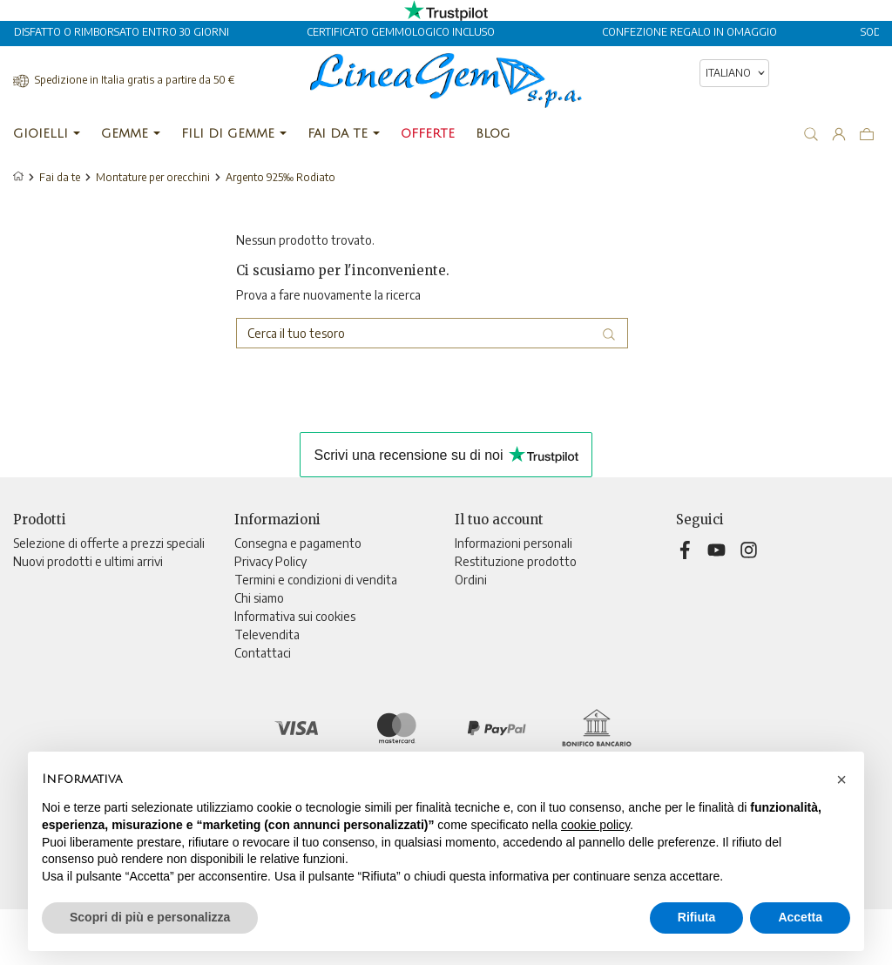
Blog (246, 689)
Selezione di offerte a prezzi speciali (109, 543)
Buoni (470, 634)
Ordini (471, 579)
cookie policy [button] (595, 825)
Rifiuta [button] (697, 917)
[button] (841, 779)
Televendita (267, 634)
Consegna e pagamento (298, 543)
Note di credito (495, 597)
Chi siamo (259, 597)
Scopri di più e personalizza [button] (150, 917)
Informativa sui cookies (294, 616)
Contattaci (262, 652)
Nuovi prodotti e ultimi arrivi (88, 561)
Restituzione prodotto (516, 561)
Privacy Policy (270, 561)
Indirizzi (475, 616)
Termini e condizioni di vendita (315, 579)
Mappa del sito (273, 671)
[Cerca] (432, 333)
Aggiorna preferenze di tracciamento (333, 707)
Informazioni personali (513, 543)
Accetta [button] (800, 917)
